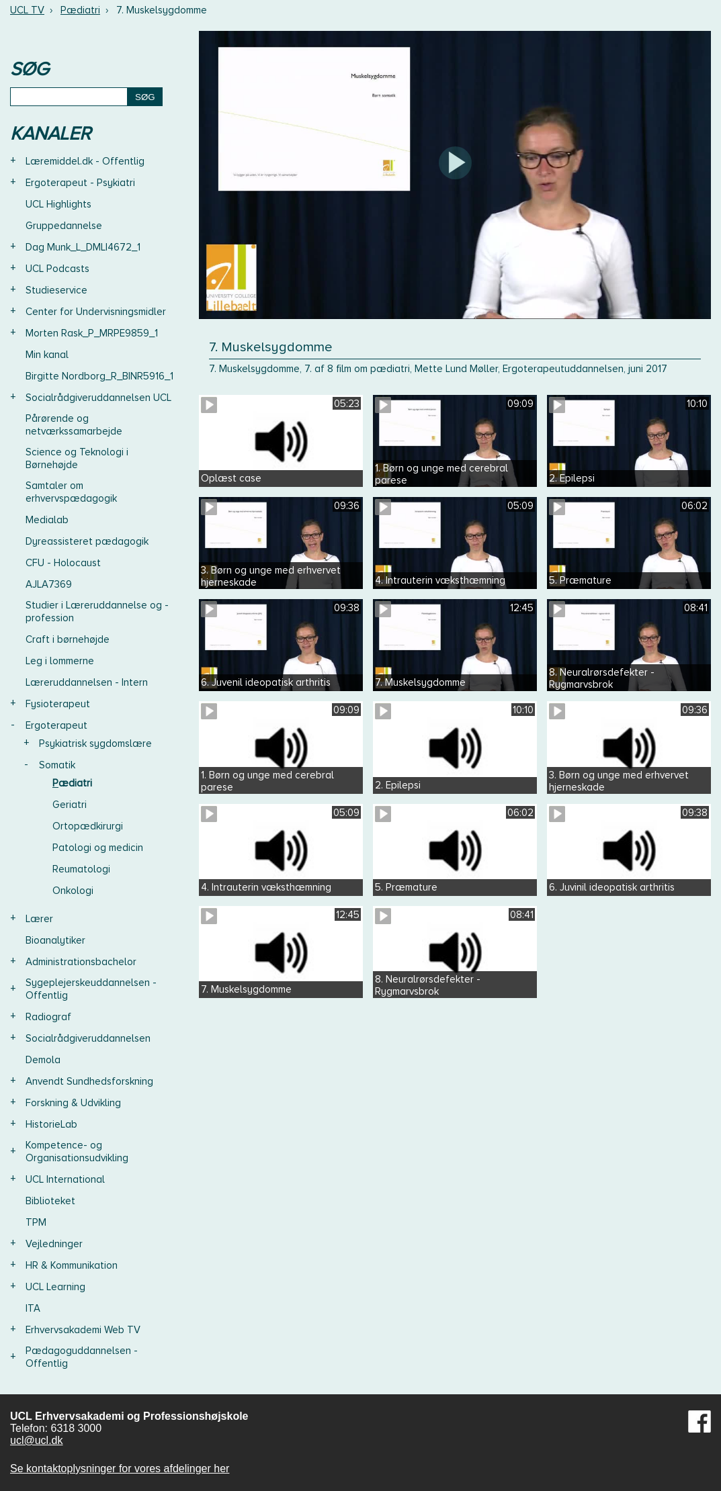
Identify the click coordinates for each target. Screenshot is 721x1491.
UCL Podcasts (57, 269)
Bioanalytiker (55, 940)
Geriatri (69, 805)
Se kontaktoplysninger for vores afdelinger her (119, 1468)
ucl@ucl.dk (36, 1440)
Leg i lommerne (60, 661)
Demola (43, 1060)
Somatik (57, 765)
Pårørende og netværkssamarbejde (74, 424)
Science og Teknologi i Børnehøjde (77, 458)
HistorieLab (51, 1124)
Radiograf (48, 1017)
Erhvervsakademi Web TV (83, 1330)
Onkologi (72, 891)
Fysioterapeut (58, 704)
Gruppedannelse (64, 226)
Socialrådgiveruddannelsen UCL (98, 398)
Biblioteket (50, 1201)
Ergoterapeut (56, 725)
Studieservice (56, 290)
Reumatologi (81, 869)
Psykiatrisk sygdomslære (95, 743)
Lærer (39, 919)
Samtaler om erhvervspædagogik (71, 492)
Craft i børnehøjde (68, 639)
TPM (36, 1222)
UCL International (65, 1179)
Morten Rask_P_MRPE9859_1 (92, 333)
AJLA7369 (49, 584)
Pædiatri (80, 10)
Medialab (47, 520)
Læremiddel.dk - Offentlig (85, 161)
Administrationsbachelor (81, 962)
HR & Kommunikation (72, 1265)
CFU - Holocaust (63, 563)
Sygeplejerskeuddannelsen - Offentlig (91, 989)
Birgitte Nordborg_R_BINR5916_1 (99, 376)
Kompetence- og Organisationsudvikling (77, 1151)
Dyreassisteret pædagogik (87, 541)
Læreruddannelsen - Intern (87, 682)
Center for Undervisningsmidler (96, 312)
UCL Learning (55, 1287)
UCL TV (27, 10)
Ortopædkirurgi (87, 826)
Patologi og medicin (97, 848)
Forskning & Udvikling (73, 1103)
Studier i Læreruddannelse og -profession (97, 611)
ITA (33, 1308)
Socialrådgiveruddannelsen (88, 1038)
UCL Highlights (58, 204)
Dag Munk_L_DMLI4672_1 (83, 247)
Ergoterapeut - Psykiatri (80, 183)
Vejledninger (54, 1244)
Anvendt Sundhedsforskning (89, 1081)
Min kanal (47, 355)
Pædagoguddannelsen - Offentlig (82, 1357)
